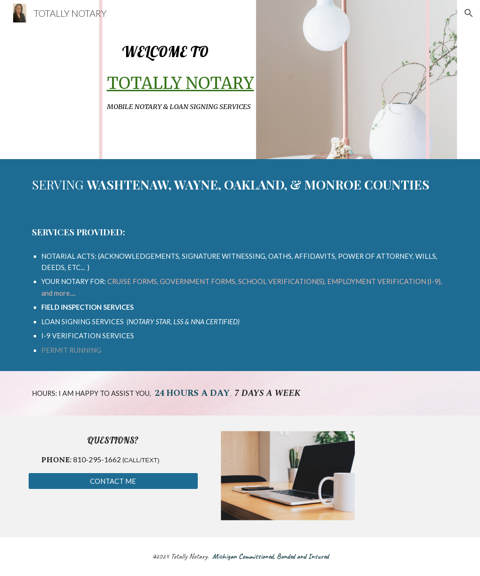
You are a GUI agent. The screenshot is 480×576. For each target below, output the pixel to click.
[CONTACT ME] (113, 481)
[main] (240, 80)
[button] (469, 13)
